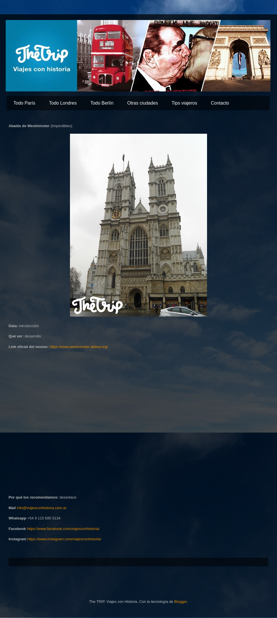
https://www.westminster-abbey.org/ (79, 347)
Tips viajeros (184, 103)
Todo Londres (63, 103)
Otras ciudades (142, 103)
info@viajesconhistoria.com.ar (42, 508)
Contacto (220, 103)
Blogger (180, 601)
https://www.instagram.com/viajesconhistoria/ (64, 539)
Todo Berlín (101, 103)
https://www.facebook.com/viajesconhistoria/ (63, 529)
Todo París (24, 103)
